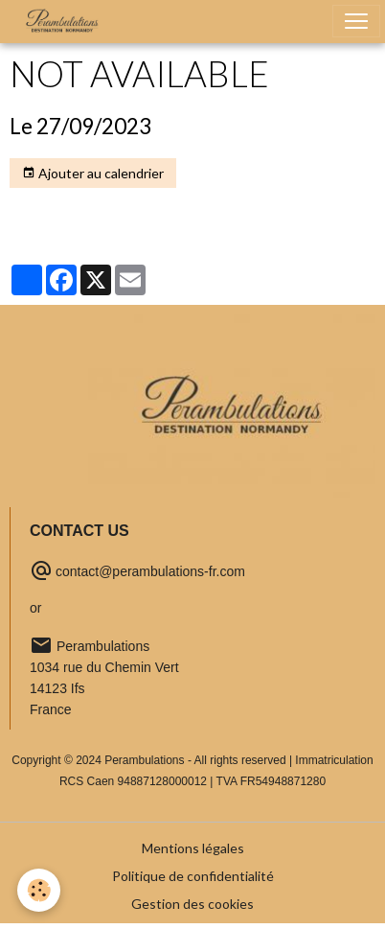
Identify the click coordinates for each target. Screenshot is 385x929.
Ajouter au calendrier (93, 173)
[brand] (66, 21)
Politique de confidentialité (193, 876)
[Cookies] (38, 890)
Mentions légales (193, 848)
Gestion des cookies (192, 903)
